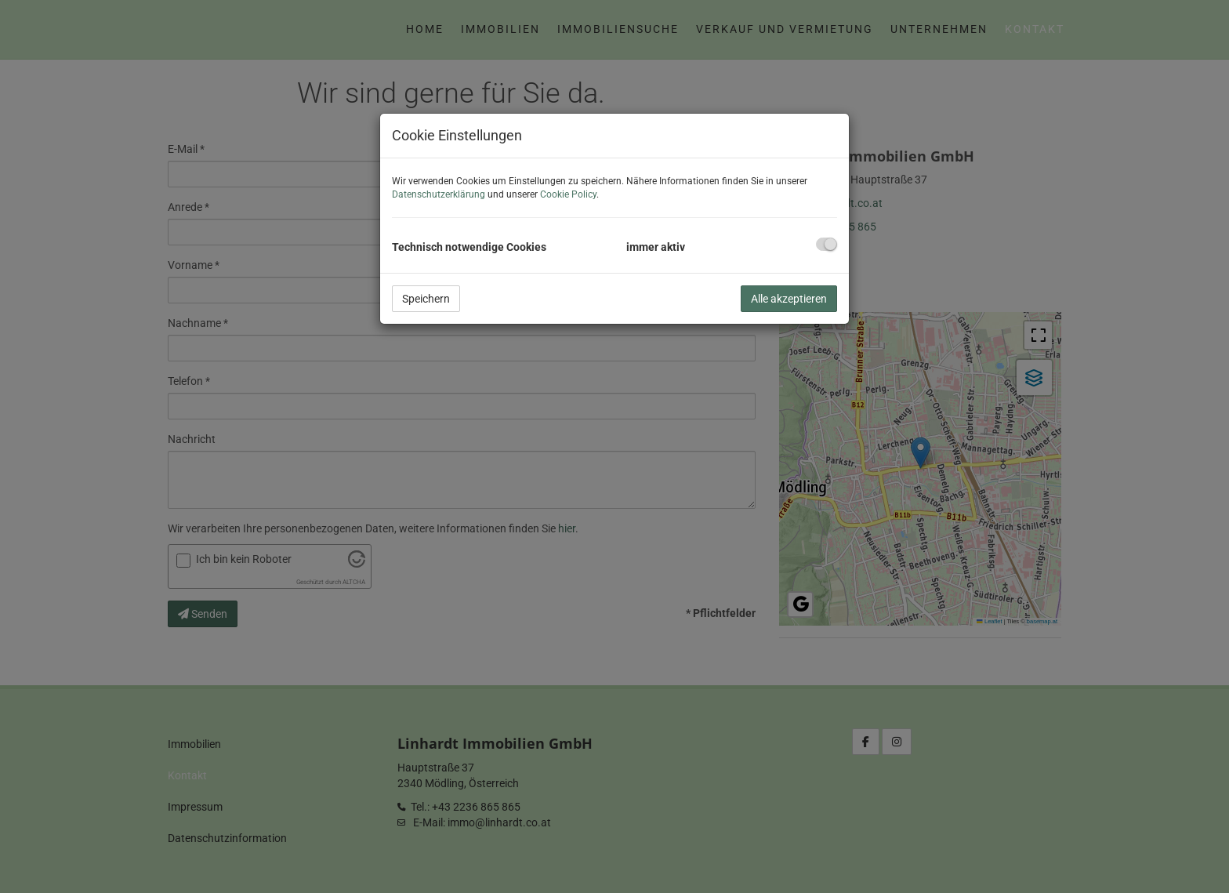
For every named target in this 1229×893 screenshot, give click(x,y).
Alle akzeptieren (789, 298)
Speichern (426, 298)
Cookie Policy (568, 194)
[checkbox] (826, 244)
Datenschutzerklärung (438, 194)
